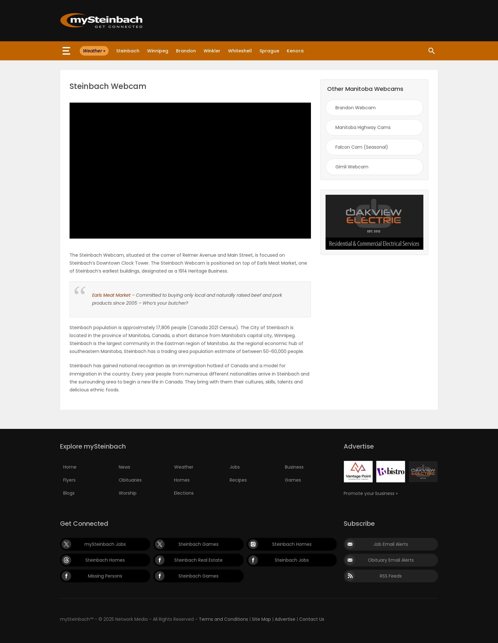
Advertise (285, 619)
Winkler (212, 51)
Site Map (261, 619)
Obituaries (130, 480)
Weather (183, 467)
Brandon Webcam (355, 108)
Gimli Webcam (351, 167)
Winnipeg (157, 51)
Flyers (69, 480)
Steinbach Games (198, 544)
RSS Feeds (391, 576)
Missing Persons (105, 576)
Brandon (186, 51)
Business (294, 467)
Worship (128, 493)
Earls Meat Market (111, 295)
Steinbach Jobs (292, 560)
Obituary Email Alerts (391, 560)
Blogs (69, 493)
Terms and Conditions (223, 619)
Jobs (235, 467)
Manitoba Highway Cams (363, 127)
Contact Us (311, 619)
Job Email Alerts (391, 544)
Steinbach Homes (292, 544)
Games (293, 480)
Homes (182, 480)
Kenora (295, 51)
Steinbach (127, 51)
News (124, 467)
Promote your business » (371, 493)
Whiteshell (240, 51)
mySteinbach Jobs (105, 544)
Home (70, 467)
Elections (184, 493)
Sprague (269, 51)
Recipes (238, 480)
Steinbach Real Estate (198, 560)
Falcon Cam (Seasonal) (361, 147)
